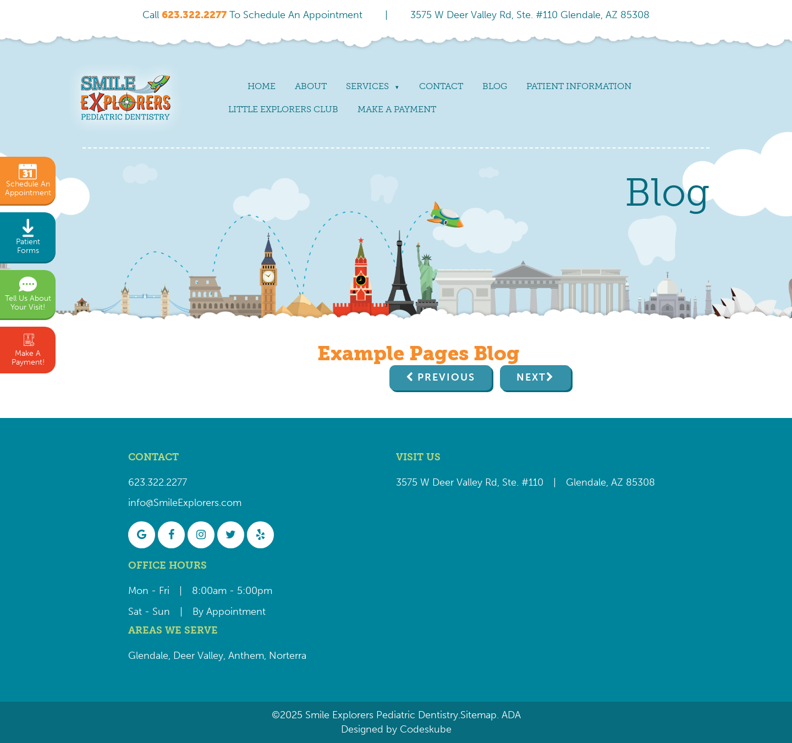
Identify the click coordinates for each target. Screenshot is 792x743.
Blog (494, 86)
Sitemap (478, 715)
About (311, 86)
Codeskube (426, 729)
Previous (446, 377)
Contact (441, 86)
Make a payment (397, 109)
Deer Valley (198, 656)
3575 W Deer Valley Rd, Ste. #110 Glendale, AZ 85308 (530, 15)
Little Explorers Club (283, 109)
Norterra (287, 656)
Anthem (246, 656)
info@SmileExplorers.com (184, 503)
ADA (510, 715)
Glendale (148, 656)
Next (531, 377)
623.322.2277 (157, 482)
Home (262, 86)
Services (367, 86)
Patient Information (578, 86)
